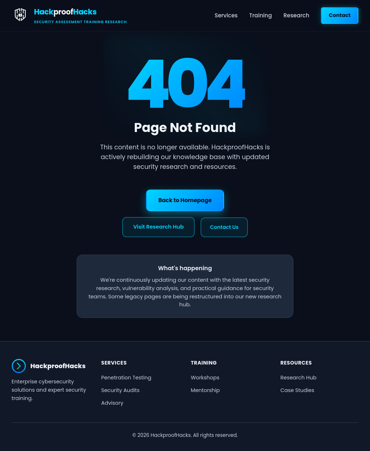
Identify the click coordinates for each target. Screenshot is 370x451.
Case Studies (297, 390)
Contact (339, 15)
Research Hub (298, 377)
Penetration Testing (126, 377)
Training (260, 15)
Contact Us (224, 227)
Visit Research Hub (158, 226)
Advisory (112, 403)
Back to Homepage (185, 200)
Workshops (205, 377)
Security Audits (120, 390)
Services (226, 15)
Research (296, 15)
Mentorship (205, 390)
